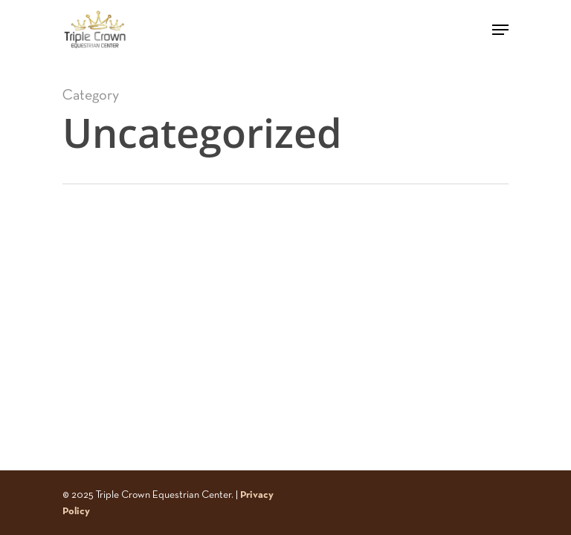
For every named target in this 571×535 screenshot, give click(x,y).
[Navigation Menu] (500, 29)
